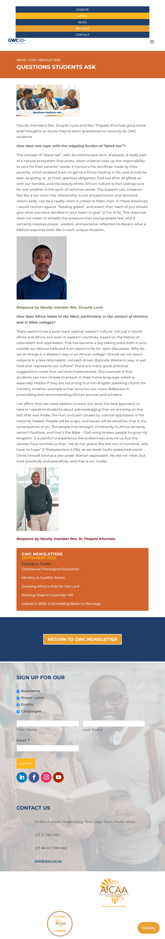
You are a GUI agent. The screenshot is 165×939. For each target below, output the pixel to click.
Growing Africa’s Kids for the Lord (50, 586)
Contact (82, 34)
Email (23, 740)
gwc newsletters (45, 60)
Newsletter (31, 691)
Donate (82, 9)
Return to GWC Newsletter (82, 639)
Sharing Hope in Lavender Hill (47, 595)
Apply (82, 16)
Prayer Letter (32, 698)
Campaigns (31, 711)
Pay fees (82, 28)
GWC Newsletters (42, 554)
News (82, 22)
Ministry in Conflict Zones (43, 578)
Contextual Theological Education (51, 569)
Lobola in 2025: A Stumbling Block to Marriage (61, 604)
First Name (27, 730)
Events (27, 705)
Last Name (93, 730)
